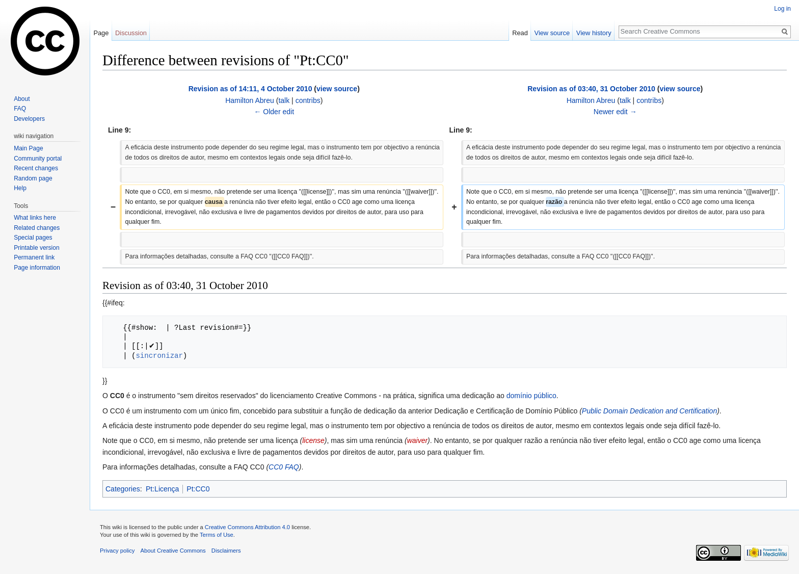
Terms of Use (216, 535)
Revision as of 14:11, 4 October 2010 (250, 89)
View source (552, 33)
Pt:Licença (162, 489)
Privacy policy (117, 550)
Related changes (37, 227)
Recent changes (36, 168)
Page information (37, 267)
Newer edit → (615, 112)
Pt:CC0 (198, 489)
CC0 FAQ (284, 467)
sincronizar (159, 355)
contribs (308, 100)
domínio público (531, 396)
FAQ (20, 108)
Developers (29, 118)
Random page (33, 178)
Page (101, 33)
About (22, 98)
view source (336, 89)
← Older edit (274, 112)
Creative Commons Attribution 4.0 (247, 527)
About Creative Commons (173, 550)
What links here (35, 217)
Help (20, 188)
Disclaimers (226, 550)
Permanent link (34, 257)
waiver (417, 440)
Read (520, 33)
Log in (782, 8)
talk (283, 100)
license (313, 440)
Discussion (131, 33)
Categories (122, 489)
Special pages (33, 237)
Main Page (28, 148)
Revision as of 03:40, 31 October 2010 (591, 89)
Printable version (36, 247)
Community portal (38, 158)
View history (593, 33)
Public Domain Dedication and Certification (649, 411)
